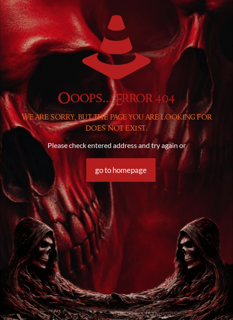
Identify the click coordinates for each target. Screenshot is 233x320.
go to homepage (121, 170)
